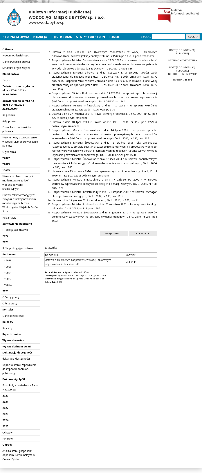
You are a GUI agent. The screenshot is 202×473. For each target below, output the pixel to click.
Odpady (7, 444)
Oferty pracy (10, 297)
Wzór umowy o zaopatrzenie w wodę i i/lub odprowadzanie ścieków (20, 141)
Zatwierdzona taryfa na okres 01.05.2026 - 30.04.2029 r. (18, 105)
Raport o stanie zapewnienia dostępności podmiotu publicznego (19, 369)
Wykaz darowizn (13, 340)
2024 (5, 420)
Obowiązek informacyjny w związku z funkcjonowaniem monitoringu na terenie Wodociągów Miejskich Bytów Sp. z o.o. (20, 203)
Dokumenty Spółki (14, 379)
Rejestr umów (11, 334)
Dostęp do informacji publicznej (182, 51)
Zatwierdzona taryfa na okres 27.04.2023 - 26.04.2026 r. (18, 90)
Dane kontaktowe (13, 315)
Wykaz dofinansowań (16, 346)
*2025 (6, 170)
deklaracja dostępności (16, 358)
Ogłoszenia (9, 151)
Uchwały (7, 432)
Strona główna (16, 37)
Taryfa (6, 80)
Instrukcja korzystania (182, 60)
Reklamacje (9, 217)
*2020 (8, 266)
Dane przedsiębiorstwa (16, 61)
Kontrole (7, 438)
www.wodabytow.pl (47, 22)
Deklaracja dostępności (17, 352)
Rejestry (7, 322)
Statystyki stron (90, 37)
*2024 (8, 285)
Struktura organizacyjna (16, 67)
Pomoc (114, 37)
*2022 (6, 158)
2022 (5, 236)
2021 (5, 402)
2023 (5, 242)
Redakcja (40, 37)
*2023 (6, 164)
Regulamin (8, 115)
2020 (5, 395)
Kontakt (7, 309)
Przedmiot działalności (15, 55)
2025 (5, 291)
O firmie (7, 49)
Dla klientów (10, 74)
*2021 (8, 272)
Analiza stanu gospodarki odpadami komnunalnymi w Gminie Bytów (18, 455)
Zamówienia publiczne (17, 223)
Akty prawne (9, 121)
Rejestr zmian (62, 37)
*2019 (8, 260)
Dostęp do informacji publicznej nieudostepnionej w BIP (182, 71)
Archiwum (9, 254)
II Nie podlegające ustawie (18, 248)
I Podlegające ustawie (15, 229)
